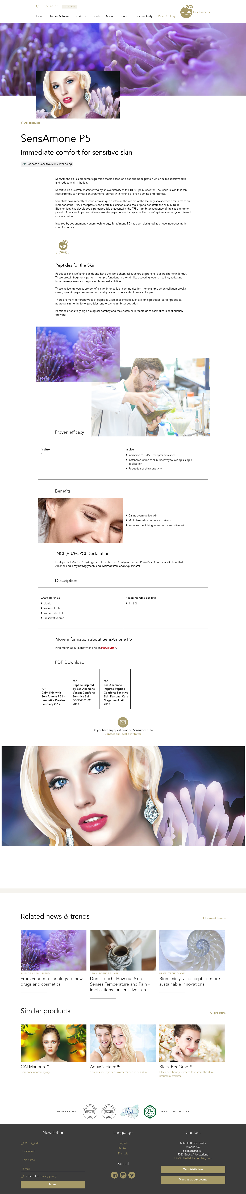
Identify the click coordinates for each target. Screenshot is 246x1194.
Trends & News (59, 16)
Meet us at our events (193, 1181)
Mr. (37, 1145)
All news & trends (214, 959)
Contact (124, 16)
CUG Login (69, 7)
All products (32, 124)
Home (40, 16)
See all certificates (175, 1113)
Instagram (123, 1176)
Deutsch (123, 1150)
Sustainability (143, 16)
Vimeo (131, 1176)
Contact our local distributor (123, 743)
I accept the (41, 1177)
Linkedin (114, 1176)
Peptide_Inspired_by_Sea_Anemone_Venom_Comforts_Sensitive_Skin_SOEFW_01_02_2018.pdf (84, 711)
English (123, 1145)
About (110, 16)
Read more (54, 1002)
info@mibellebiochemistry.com (193, 1160)
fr (56, 7)
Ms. (27, 1145)
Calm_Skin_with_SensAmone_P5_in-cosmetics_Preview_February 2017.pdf (53, 711)
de (51, 7)
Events (96, 16)
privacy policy (48, 1177)
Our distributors (193, 1171)
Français (123, 1155)
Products (80, 16)
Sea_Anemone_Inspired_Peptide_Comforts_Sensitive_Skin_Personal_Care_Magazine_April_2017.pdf (115, 711)
